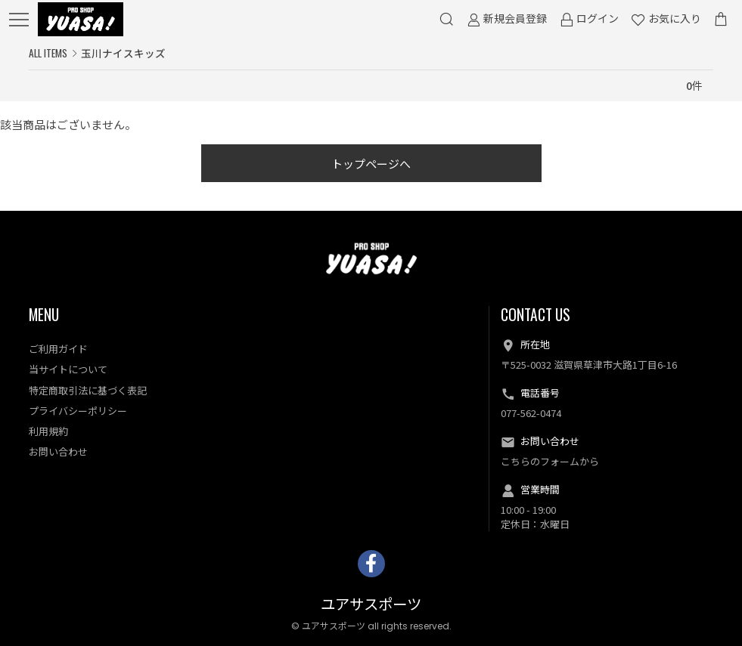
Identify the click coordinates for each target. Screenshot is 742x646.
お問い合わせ (58, 451)
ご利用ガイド (58, 349)
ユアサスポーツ (371, 605)
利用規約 (48, 431)
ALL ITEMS (48, 52)
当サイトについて (68, 369)
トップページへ (371, 164)
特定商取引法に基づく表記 (88, 390)
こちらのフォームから (550, 461)
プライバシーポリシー (78, 410)
